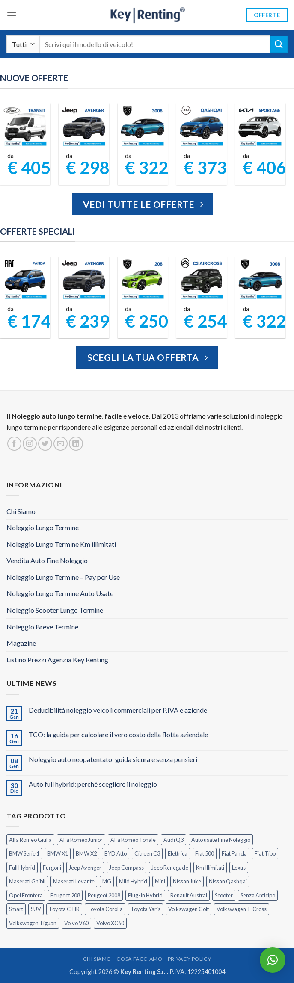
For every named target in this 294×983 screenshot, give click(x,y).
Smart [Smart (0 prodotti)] (16, 909)
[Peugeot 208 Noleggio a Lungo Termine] (142, 279)
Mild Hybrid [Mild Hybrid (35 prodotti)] (133, 881)
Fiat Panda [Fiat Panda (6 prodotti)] (234, 853)
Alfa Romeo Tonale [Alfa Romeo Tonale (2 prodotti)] (133, 839)
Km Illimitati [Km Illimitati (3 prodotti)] (210, 867)
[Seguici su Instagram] (30, 444)
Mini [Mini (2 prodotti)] (160, 881)
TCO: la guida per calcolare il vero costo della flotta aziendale (118, 734)
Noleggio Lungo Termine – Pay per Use (63, 577)
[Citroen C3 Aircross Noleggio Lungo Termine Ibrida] (201, 279)
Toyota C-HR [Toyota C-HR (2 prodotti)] (64, 909)
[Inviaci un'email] (60, 444)
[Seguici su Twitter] (45, 444)
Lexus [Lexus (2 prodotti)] (239, 867)
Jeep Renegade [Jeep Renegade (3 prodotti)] (169, 867)
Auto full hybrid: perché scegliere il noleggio (93, 784)
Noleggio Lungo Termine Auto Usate (59, 593)
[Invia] (279, 44)
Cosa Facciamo (139, 959)
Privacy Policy (189, 959)
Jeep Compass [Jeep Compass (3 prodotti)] (126, 867)
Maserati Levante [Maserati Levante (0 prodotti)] (74, 881)
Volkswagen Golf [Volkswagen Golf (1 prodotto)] (188, 909)
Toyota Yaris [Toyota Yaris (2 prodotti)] (145, 909)
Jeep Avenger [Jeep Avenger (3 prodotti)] (85, 867)
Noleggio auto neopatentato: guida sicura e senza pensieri (113, 759)
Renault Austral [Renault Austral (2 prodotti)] (188, 895)
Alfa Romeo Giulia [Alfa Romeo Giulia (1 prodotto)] (30, 839)
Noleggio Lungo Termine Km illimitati (61, 544)
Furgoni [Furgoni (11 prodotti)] (52, 867)
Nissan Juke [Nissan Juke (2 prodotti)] (187, 881)
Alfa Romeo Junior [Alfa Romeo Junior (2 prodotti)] (81, 839)
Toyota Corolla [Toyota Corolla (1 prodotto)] (105, 909)
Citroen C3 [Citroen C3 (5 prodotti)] (147, 853)
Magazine (21, 643)
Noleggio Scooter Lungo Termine (54, 610)
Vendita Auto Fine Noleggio (47, 560)
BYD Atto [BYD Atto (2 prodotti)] (115, 853)
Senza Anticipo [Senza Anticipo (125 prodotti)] (258, 895)
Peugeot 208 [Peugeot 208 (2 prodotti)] (65, 895)
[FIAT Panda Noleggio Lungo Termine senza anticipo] (25, 279)
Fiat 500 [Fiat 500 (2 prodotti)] (204, 853)
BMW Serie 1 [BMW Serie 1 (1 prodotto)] (24, 853)
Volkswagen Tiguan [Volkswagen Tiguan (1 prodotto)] (32, 923)
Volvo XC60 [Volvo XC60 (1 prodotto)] (110, 923)
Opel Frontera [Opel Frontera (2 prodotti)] (26, 895)
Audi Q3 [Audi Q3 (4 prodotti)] (173, 839)
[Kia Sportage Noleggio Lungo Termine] (260, 126)
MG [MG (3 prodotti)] (106, 881)
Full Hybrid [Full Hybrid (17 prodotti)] (22, 867)
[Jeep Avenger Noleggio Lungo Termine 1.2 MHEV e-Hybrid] (84, 279)
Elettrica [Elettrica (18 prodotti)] (177, 853)
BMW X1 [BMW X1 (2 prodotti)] (57, 853)
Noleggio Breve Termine (42, 627)
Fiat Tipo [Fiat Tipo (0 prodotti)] (265, 853)
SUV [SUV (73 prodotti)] (36, 909)
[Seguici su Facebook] (14, 444)
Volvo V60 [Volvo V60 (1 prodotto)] (76, 923)
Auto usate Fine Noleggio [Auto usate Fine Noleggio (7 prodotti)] (220, 839)
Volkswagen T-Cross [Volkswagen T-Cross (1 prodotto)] (242, 909)
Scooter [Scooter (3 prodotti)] (224, 895)
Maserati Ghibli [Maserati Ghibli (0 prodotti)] (27, 881)
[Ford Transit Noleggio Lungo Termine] (25, 126)
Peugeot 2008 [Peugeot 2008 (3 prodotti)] (104, 895)
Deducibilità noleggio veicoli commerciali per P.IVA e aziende (118, 710)
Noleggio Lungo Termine (42, 527)
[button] (11, 15)
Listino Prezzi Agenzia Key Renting (57, 659)
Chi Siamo (21, 511)
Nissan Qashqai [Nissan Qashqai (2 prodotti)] (228, 881)
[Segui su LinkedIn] (76, 444)
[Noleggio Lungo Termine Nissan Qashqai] (201, 126)
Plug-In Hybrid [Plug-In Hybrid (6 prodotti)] (145, 895)
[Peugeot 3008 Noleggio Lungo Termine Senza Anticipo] (142, 126)
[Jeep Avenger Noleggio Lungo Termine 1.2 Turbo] (84, 126)
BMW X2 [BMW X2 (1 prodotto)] (86, 853)
